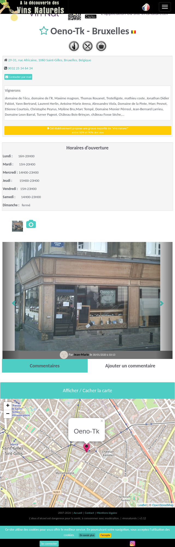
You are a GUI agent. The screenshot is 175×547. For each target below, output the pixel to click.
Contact (90, 513)
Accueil (78, 513)
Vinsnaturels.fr (34, 7)
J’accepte (105, 535)
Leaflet (142, 505)
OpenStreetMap (162, 505)
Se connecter (49, 543)
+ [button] (8, 406)
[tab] (45, 366)
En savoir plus (87, 535)
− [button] (8, 414)
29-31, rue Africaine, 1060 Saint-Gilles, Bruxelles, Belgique (49, 60)
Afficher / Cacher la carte (87, 391)
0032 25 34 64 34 (20, 68)
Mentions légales (107, 513)
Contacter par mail (18, 77)
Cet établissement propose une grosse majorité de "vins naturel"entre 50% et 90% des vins (87, 130)
